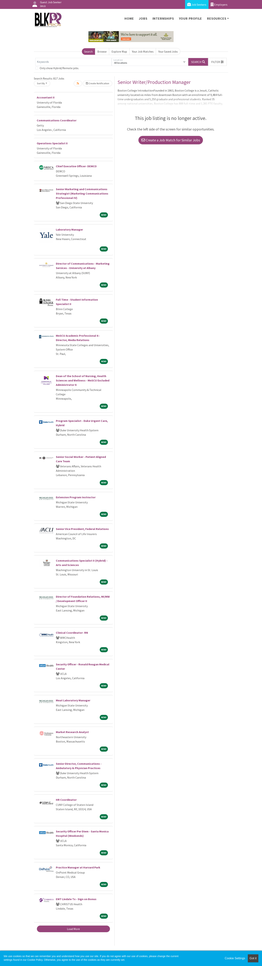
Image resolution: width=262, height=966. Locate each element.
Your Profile (190, 18)
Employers (219, 4)
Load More (73, 929)
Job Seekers (196, 4)
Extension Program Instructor (76, 497)
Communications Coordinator (56, 120)
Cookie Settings (235, 958)
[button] (217, 62)
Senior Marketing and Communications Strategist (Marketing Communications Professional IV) (82, 193)
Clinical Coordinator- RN (72, 632)
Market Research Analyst (72, 732)
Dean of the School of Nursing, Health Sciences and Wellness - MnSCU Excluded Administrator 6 (82, 380)
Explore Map (119, 51)
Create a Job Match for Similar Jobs (170, 140)
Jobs (143, 18)
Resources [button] (216, 18)
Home (129, 18)
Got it (253, 958)
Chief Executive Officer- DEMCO (76, 166)
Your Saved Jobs (168, 51)
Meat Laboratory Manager (73, 700)
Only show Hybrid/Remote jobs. (59, 68)
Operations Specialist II (52, 143)
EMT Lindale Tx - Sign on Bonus (76, 899)
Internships (163, 18)
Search (88, 51)
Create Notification (97, 83)
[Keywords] (73, 62)
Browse (102, 51)
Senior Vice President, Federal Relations (82, 529)
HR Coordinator (66, 799)
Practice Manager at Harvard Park (78, 867)
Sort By (41, 83)
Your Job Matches (143, 51)
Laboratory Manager (69, 229)
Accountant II (46, 97)
